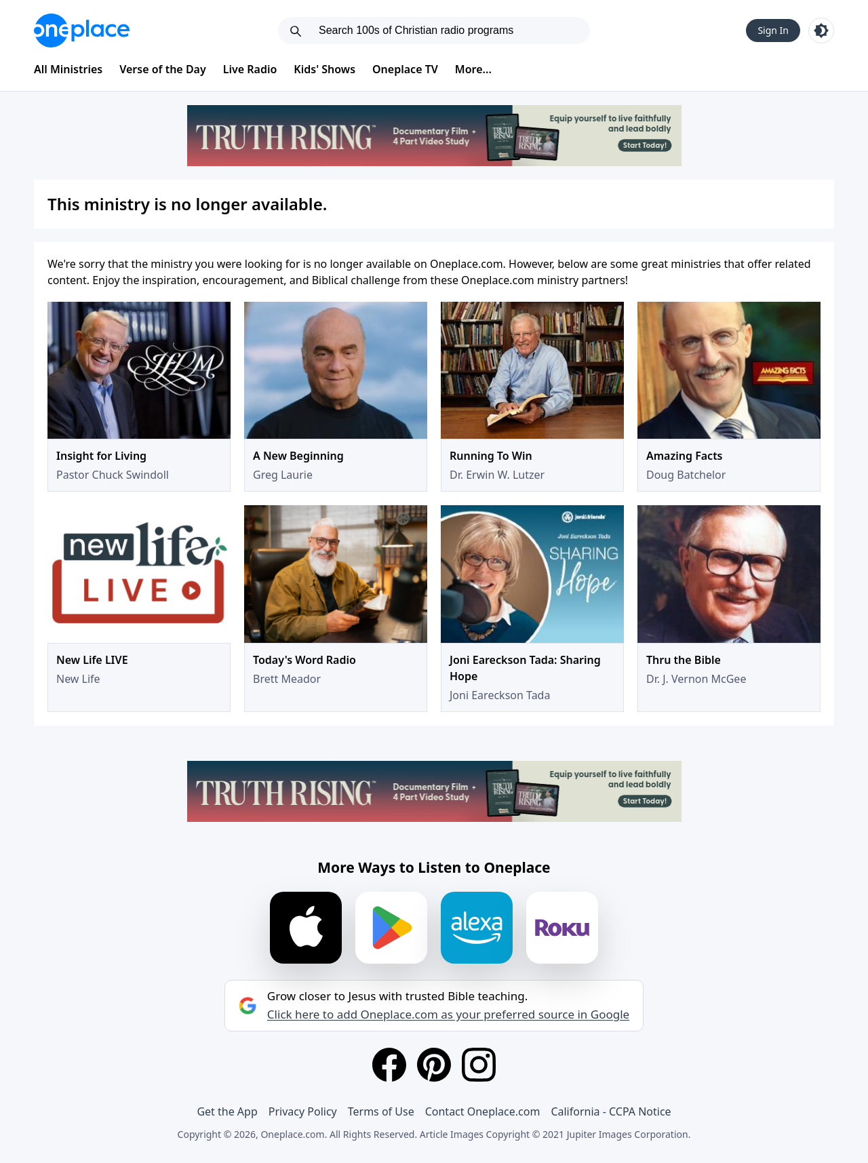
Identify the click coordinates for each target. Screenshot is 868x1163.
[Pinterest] (434, 1065)
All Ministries (68, 69)
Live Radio (250, 69)
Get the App (227, 1111)
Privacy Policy (303, 1111)
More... (473, 69)
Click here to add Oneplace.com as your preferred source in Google (448, 1014)
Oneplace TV (405, 69)
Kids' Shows (324, 69)
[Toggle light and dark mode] (821, 30)
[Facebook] (389, 1065)
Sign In (773, 30)
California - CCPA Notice (611, 1111)
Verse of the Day (162, 69)
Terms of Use (381, 1111)
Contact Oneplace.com (482, 1111)
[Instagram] (479, 1065)
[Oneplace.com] (82, 30)
